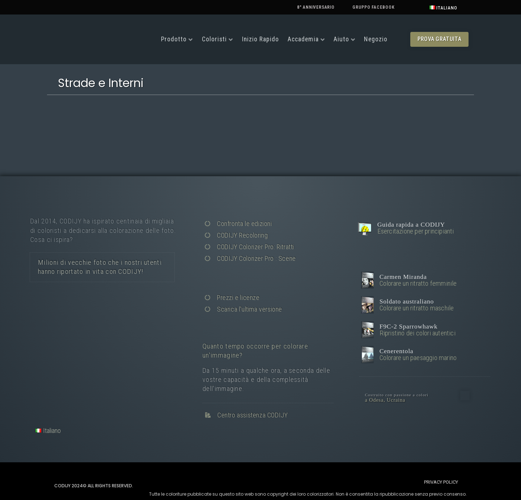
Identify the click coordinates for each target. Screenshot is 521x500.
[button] (439, 39)
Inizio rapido (260, 39)
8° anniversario (316, 7)
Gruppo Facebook (373, 7)
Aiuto (342, 39)
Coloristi (214, 39)
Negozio (375, 39)
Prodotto (174, 39)
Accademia (303, 39)
